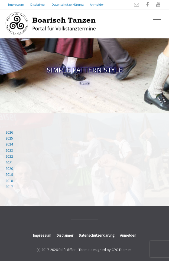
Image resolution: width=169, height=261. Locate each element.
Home (84, 82)
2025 (9, 138)
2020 (9, 168)
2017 (9, 186)
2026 (9, 132)
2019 (9, 174)
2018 (9, 180)
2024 (9, 144)
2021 (9, 162)
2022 (9, 156)
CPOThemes (122, 249)
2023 (9, 150)
